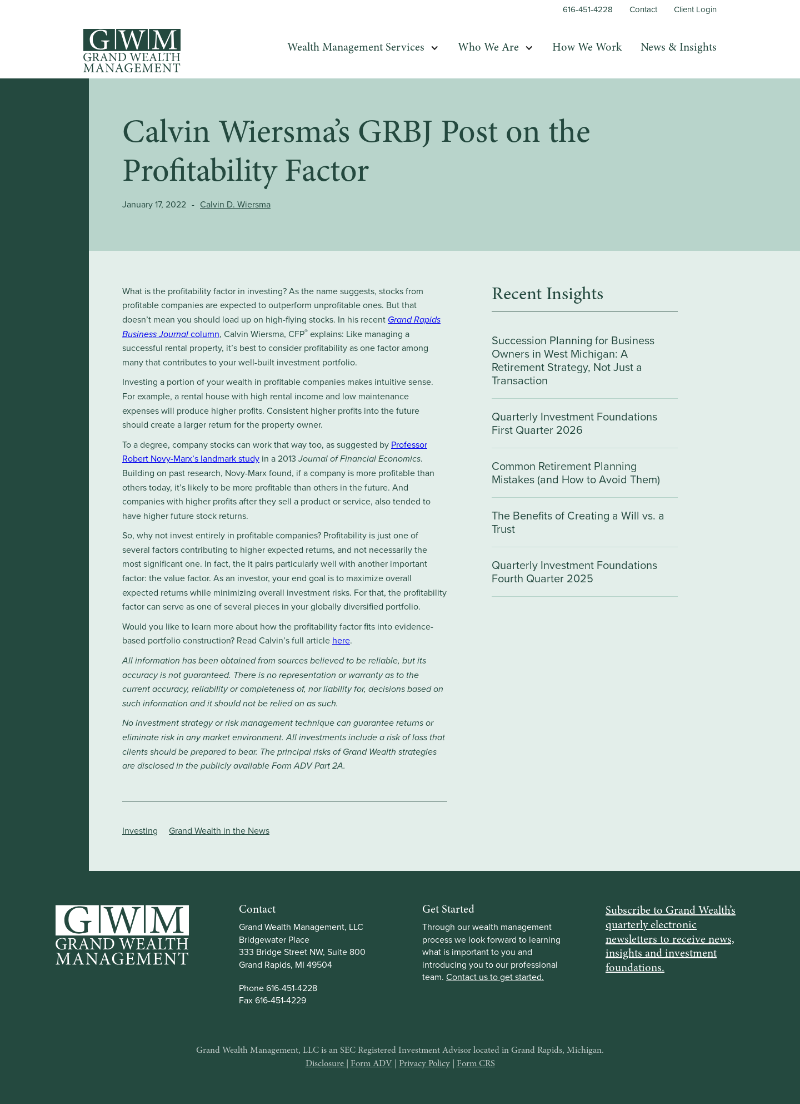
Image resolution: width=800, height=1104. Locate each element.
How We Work (587, 47)
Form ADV (371, 1064)
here (341, 640)
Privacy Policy (424, 1064)
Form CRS (476, 1064)
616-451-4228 (588, 10)
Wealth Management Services (355, 47)
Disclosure (326, 1064)
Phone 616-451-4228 (278, 988)
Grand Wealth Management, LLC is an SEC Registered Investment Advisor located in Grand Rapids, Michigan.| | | (400, 1057)
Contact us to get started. (495, 977)
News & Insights (679, 47)
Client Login (695, 10)
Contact (643, 10)
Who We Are (488, 47)
